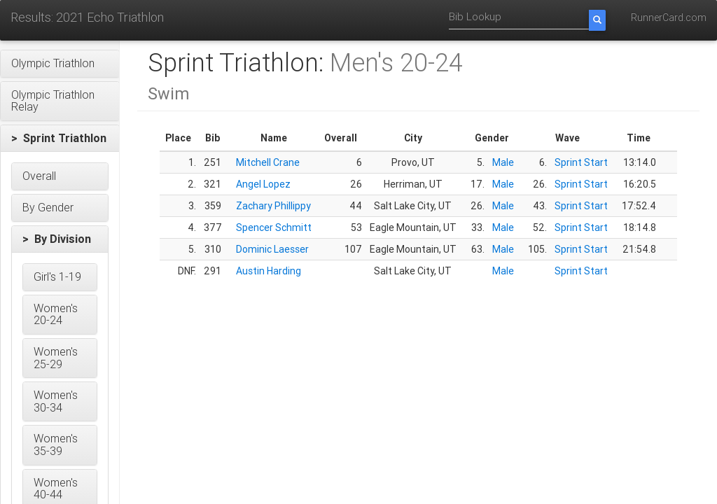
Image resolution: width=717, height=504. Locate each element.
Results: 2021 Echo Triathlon (87, 17)
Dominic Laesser (272, 249)
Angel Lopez (263, 184)
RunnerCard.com (668, 17)
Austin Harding (268, 271)
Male (503, 162)
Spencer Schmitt (274, 227)
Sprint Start (581, 162)
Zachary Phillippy (273, 206)
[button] (60, 63)
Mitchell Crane (268, 162)
